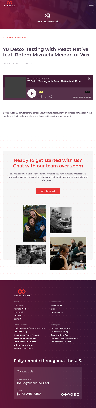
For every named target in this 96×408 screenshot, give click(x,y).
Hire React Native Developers (64, 338)
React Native (56, 305)
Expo (53, 309)
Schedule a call (48, 191)
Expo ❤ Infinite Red (59, 335)
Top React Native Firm (61, 342)
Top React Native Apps (61, 328)
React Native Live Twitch (25, 342)
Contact (17, 319)
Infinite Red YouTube (23, 345)
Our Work (18, 315)
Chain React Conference (29, 328)
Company (18, 305)
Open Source (57, 312)
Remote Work (20, 309)
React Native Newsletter (25, 338)
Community (19, 312)
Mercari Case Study (59, 332)
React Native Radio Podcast (26, 335)
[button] (91, 4)
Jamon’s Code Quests (23, 348)
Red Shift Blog (20, 332)
